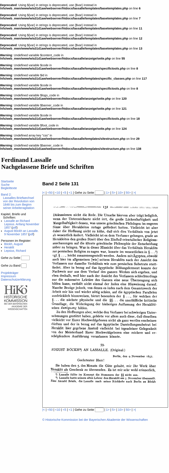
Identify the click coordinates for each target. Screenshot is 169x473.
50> (128, 192)
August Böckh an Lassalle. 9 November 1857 (21, 232)
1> (108, 192)
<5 (64, 192)
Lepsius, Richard (15, 250)
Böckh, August (13, 244)
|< (43, 192)
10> (120, 192)
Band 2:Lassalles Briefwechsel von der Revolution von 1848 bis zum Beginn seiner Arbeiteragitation (17, 201)
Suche (5, 184)
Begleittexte (9, 188)
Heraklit (9, 247)
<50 (50, 192)
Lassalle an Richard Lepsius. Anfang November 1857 (21, 224)
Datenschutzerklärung (16, 279)
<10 (57, 192)
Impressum (8, 276)
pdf (14, 227)
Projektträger (9, 273)
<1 (70, 192)
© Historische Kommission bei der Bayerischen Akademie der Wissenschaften (95, 419)
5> (114, 192)
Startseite (7, 181)
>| (134, 192)
